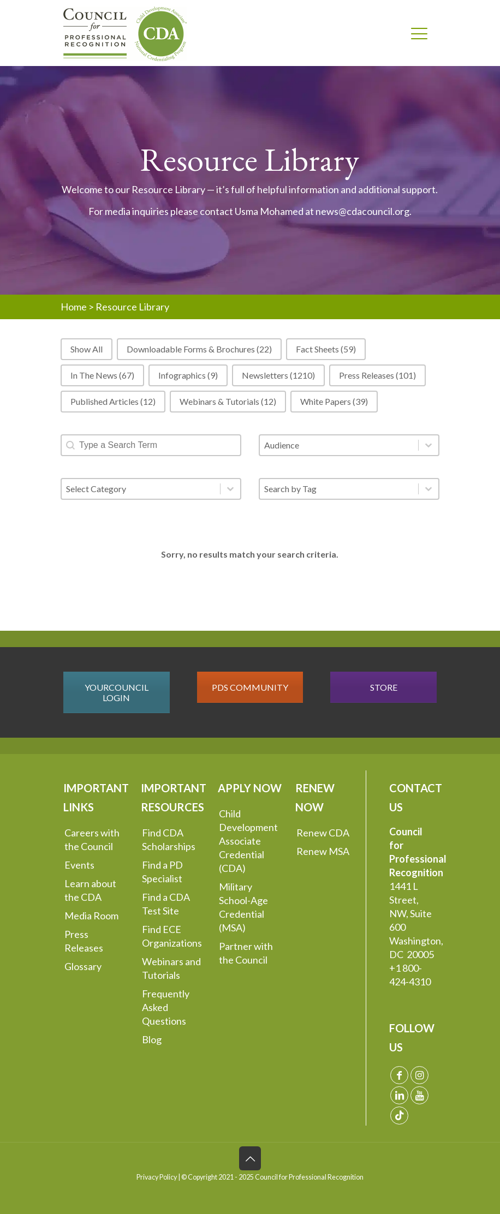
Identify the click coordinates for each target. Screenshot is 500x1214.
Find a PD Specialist (162, 871)
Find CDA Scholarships (168, 839)
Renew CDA (322, 833)
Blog (152, 1039)
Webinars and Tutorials (171, 968)
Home (74, 307)
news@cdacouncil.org (362, 211)
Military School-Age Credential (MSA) (243, 907)
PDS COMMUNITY (250, 687)
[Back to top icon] (250, 1158)
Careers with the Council (92, 839)
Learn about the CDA (90, 890)
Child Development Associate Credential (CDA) (248, 841)
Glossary (83, 966)
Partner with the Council (246, 953)
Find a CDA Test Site (166, 904)
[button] (86, 349)
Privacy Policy (156, 1177)
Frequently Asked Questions (165, 1007)
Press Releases (83, 941)
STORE (383, 687)
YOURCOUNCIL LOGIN (116, 692)
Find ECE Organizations (172, 936)
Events (79, 865)
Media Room (91, 916)
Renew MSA (322, 851)
